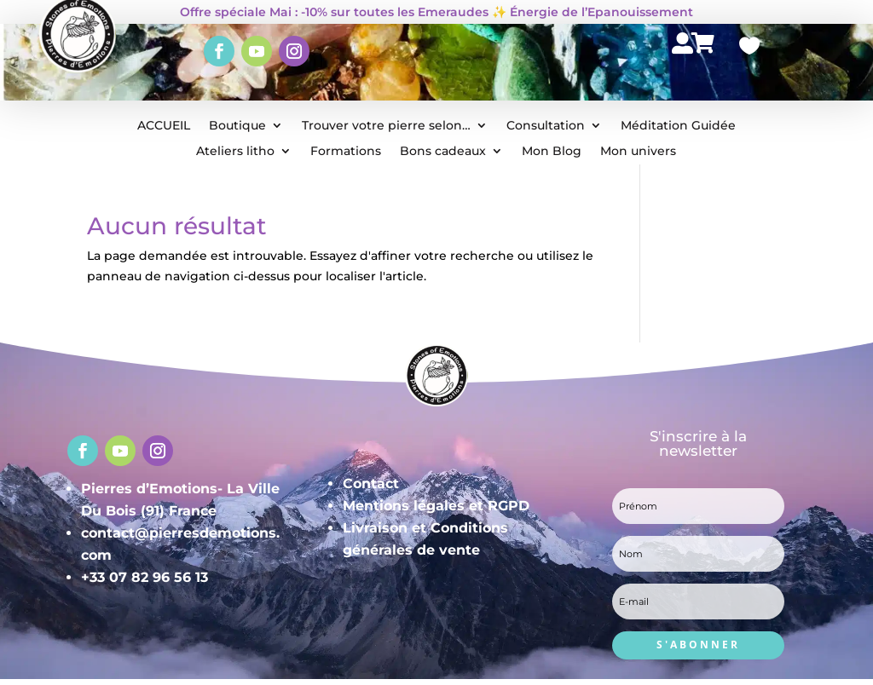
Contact (371, 483)
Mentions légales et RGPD (436, 506)
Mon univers (638, 151)
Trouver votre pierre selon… (386, 126)
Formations (345, 151)
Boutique (237, 126)
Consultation (545, 126)
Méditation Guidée (678, 126)
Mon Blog (551, 151)
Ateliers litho (235, 151)
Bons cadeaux (443, 151)
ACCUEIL (163, 126)
